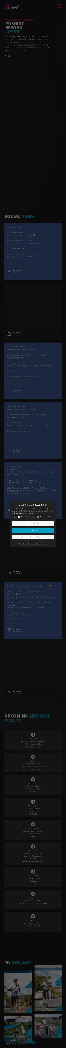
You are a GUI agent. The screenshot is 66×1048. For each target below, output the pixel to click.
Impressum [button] (44, 544)
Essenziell (23, 517)
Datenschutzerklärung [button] (34, 544)
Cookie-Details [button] (23, 544)
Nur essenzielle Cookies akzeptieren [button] (33, 537)
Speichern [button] (33, 530)
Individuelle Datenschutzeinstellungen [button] (33, 541)
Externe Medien (44, 517)
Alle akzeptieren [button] (33, 523)
